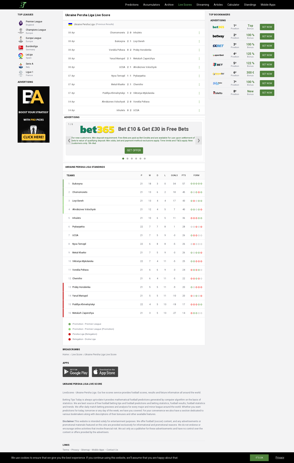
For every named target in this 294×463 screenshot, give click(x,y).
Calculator (233, 4)
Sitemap (85, 450)
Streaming (202, 4)
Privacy (75, 450)
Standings (250, 4)
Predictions (132, 4)
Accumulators (151, 4)
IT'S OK (259, 457)
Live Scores (185, 4)
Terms (66, 450)
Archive (169, 4)
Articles (218, 4)
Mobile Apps (268, 4)
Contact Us (112, 450)
